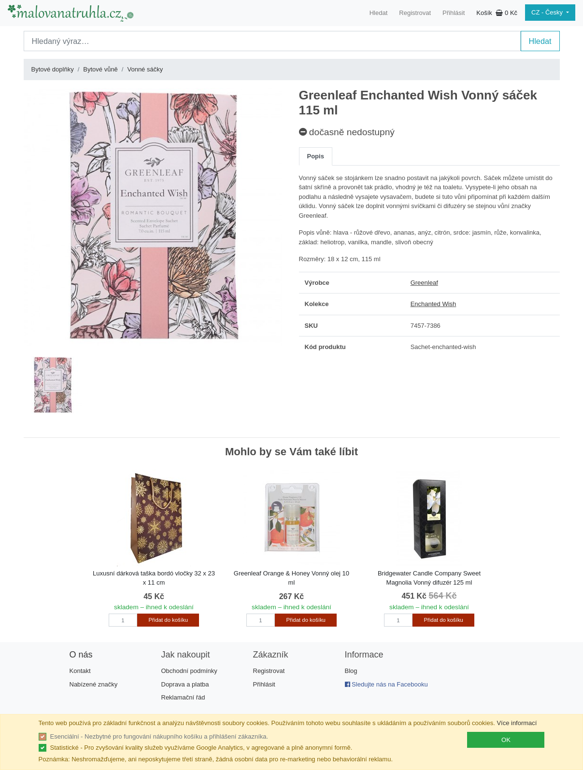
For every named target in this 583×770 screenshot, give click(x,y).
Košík (496, 12)
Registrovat (415, 12)
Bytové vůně (100, 69)
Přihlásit (453, 12)
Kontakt (80, 670)
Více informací (517, 723)
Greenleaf (424, 282)
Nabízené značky (94, 684)
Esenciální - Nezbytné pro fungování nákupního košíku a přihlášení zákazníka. (159, 736)
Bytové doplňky (52, 69)
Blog (351, 670)
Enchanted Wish (433, 304)
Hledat (379, 12)
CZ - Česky (548, 12)
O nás (81, 654)
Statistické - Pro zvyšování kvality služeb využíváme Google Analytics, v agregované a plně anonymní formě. (201, 747)
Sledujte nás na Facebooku (386, 684)
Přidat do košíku (168, 620)
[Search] (272, 41)
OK (506, 739)
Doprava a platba (185, 684)
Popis (315, 156)
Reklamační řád (183, 697)
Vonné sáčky (145, 69)
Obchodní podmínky (189, 670)
